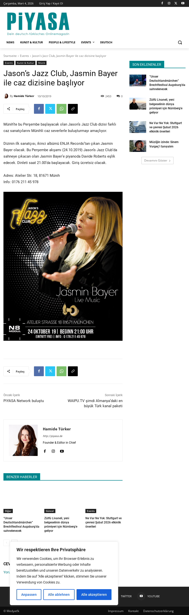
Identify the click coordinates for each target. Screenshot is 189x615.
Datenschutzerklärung (158, 610)
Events (24, 56)
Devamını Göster (157, 160)
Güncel (50, 511)
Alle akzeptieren (94, 595)
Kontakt (133, 610)
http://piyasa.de (52, 436)
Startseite (10, 56)
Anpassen (29, 595)
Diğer (8, 511)
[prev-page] (6, 542)
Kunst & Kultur (25, 63)
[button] (180, 42)
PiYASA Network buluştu (23, 401)
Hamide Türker (24, 96)
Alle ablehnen (59, 595)
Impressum (116, 610)
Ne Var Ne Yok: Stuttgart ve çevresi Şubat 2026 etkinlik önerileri (103, 522)
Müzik (42, 63)
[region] (64, 573)
